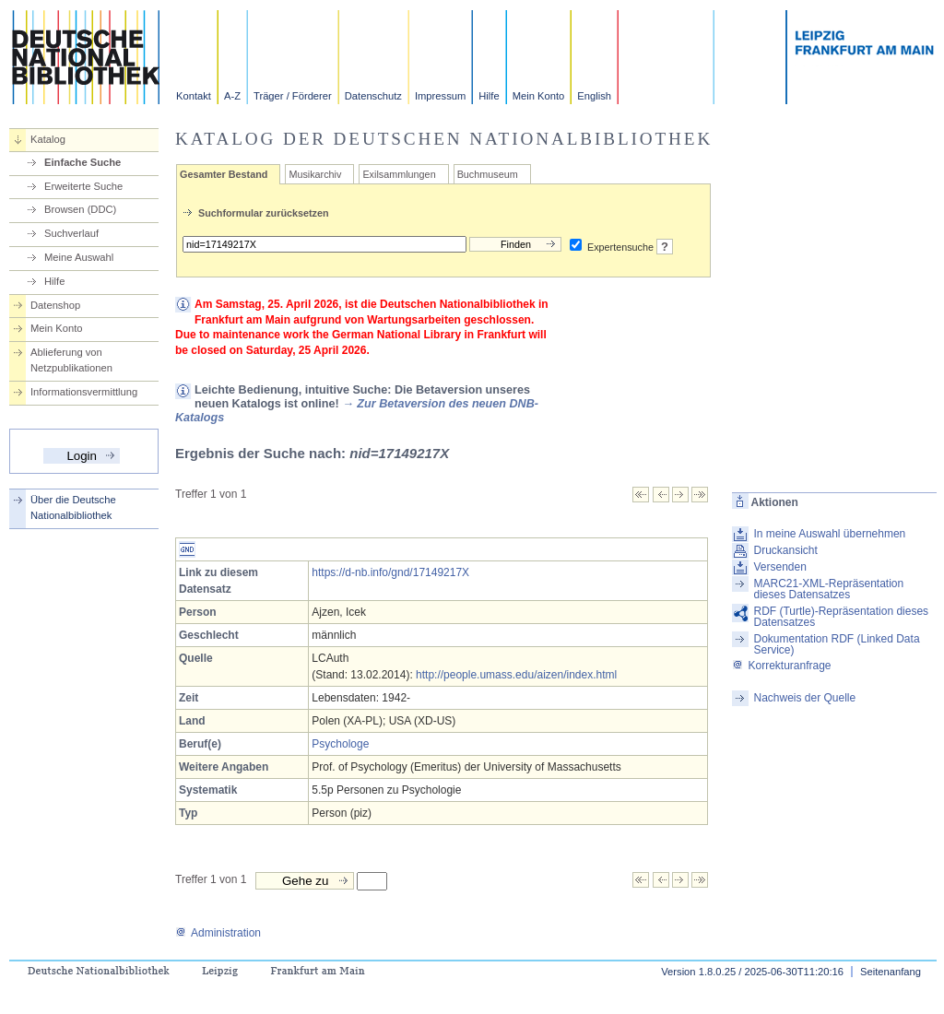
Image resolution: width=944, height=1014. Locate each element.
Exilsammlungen (398, 174)
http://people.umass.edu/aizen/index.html (516, 674)
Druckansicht (785, 550)
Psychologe (340, 743)
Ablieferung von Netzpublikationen (71, 360)
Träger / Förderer (293, 95)
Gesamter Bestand (223, 174)
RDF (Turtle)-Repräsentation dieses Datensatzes (840, 617)
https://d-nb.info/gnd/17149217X (390, 572)
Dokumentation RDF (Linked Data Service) (836, 644)
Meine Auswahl (78, 257)
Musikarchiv (315, 174)
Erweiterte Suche (83, 186)
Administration (218, 932)
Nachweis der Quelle (804, 697)
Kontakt (193, 95)
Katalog (47, 139)
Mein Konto (539, 95)
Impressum (440, 95)
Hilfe (488, 95)
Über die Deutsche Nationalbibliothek (73, 507)
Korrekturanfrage (781, 665)
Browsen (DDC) (80, 209)
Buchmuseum (487, 174)
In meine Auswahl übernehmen (829, 533)
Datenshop (55, 305)
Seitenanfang (890, 971)
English (594, 95)
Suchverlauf (71, 233)
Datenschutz (373, 95)
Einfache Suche (82, 162)
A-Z (232, 95)
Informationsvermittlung (83, 391)
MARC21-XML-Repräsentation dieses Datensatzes (828, 589)
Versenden (779, 566)
